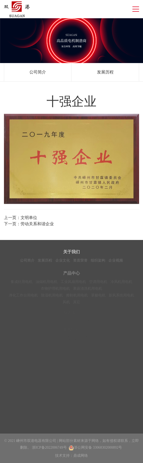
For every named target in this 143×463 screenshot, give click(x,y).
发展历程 (105, 72)
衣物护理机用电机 (55, 291)
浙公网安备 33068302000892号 (95, 447)
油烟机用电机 (46, 284)
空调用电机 (98, 284)
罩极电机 (98, 297)
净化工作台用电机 (23, 297)
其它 (76, 304)
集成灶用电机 (21, 284)
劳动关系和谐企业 (37, 225)
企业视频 (115, 261)
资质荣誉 (80, 261)
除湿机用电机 (52, 297)
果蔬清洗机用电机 (87, 291)
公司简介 (37, 72)
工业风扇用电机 (73, 284)
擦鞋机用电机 (77, 297)
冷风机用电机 (121, 284)
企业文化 (62, 261)
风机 (66, 304)
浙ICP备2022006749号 (49, 447)
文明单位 (29, 218)
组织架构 (98, 261)
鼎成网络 (80, 456)
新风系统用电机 (121, 297)
